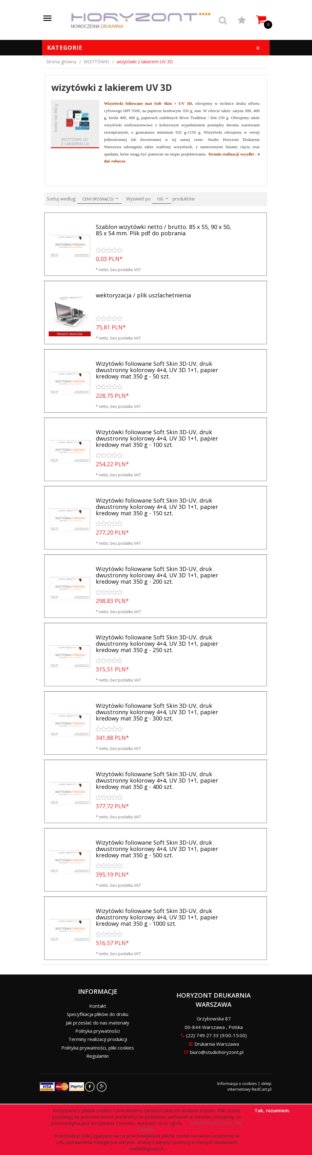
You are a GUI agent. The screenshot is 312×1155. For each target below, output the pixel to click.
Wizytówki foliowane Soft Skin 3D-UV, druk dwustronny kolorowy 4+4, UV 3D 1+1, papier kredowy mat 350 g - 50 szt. (157, 370)
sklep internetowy (250, 1086)
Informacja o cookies (237, 1083)
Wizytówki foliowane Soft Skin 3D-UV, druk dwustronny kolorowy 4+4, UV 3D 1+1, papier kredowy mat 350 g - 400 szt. (157, 780)
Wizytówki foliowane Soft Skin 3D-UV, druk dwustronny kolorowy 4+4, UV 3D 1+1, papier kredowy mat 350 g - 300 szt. (157, 712)
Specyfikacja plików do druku (97, 1014)
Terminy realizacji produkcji (97, 1039)
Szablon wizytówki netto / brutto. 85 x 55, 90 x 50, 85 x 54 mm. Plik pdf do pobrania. (163, 230)
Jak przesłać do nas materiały (97, 1022)
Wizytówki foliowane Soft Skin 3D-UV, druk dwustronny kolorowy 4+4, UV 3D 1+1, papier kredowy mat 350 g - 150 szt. (157, 507)
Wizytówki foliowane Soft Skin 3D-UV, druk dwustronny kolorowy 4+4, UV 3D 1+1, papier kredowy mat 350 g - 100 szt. (157, 438)
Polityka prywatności (97, 1031)
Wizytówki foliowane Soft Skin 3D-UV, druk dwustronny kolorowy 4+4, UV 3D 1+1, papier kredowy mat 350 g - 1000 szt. (157, 917)
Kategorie (154, 47)
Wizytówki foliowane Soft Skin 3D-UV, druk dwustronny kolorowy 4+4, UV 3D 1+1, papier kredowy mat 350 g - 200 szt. (157, 575)
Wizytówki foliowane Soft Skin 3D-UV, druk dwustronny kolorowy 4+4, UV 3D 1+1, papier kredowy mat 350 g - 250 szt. (157, 643)
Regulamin (97, 1056)
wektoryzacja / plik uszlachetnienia (143, 295)
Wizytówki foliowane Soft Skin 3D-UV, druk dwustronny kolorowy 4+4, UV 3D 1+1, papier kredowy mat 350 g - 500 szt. (157, 849)
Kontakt (97, 1006)
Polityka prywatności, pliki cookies (97, 1047)
